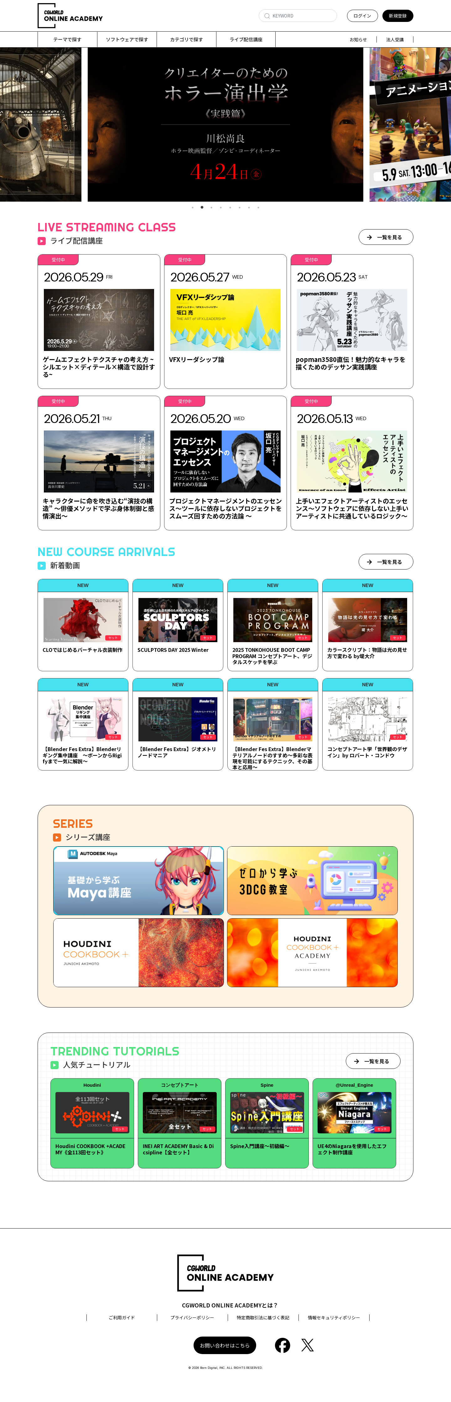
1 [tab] (192, 208)
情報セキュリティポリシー (334, 1318)
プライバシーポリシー (192, 1318)
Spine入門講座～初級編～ (259, 1146)
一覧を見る (389, 237)
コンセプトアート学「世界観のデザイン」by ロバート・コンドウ (367, 752)
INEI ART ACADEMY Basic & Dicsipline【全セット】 (178, 1149)
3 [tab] (211, 208)
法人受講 (395, 39)
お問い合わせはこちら (225, 1345)
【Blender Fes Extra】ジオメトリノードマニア (176, 752)
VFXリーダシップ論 (196, 359)
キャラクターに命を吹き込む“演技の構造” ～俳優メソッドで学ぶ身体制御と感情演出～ (98, 509)
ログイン (362, 16)
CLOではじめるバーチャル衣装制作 (82, 650)
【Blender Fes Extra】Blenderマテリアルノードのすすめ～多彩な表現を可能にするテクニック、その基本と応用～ (272, 758)
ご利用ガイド (122, 1318)
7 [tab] (249, 208)
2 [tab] (202, 208)
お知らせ (358, 39)
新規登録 (398, 16)
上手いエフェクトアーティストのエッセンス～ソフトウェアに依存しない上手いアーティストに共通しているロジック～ (352, 509)
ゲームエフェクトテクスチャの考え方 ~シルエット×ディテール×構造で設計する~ (99, 367)
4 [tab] (221, 208)
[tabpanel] (225, 125)
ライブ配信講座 (246, 39)
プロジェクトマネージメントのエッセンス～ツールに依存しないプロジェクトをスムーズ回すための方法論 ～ (225, 509)
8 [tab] (258, 208)
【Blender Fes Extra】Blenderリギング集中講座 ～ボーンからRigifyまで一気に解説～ (82, 755)
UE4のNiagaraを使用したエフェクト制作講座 (352, 1149)
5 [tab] (230, 208)
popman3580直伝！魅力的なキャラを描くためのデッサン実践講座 (351, 363)
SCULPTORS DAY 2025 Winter (173, 650)
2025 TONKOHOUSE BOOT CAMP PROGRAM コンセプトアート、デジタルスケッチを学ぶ (272, 656)
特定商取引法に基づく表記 (263, 1318)
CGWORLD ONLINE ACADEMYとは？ (230, 1305)
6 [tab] (239, 208)
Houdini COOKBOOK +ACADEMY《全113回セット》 (90, 1149)
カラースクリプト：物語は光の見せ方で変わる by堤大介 (367, 653)
